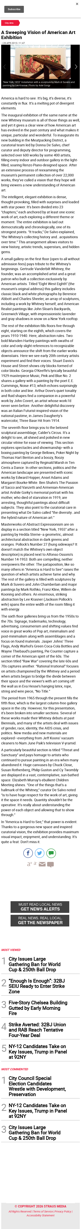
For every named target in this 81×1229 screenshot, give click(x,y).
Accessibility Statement (41, 1215)
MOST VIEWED (10, 950)
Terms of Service (43, 1211)
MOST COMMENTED (14, 1069)
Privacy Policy (63, 1211)
